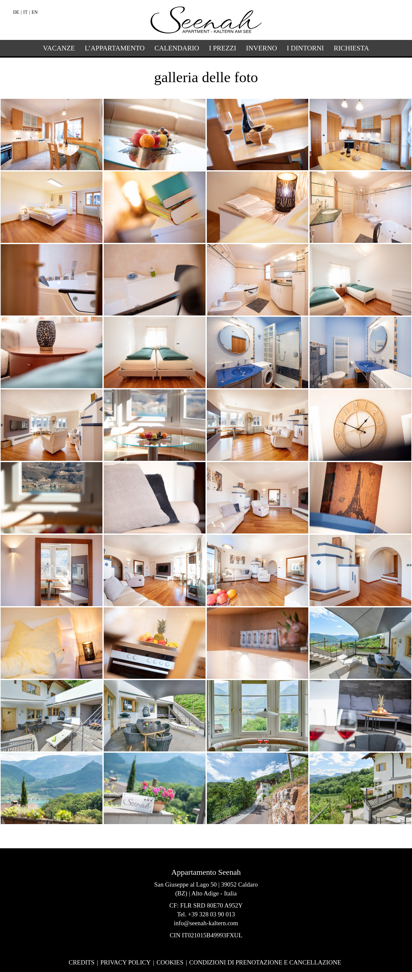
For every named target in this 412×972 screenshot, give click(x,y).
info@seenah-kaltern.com (206, 923)
